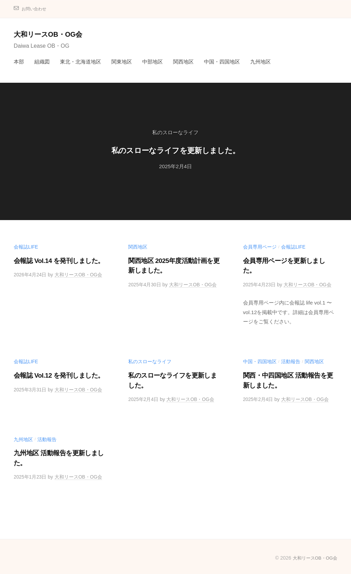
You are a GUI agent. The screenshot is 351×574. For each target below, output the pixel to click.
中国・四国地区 (222, 62)
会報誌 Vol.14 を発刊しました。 (59, 260)
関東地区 (121, 62)
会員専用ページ (260, 247)
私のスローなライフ (176, 132)
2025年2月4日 (175, 166)
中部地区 (152, 62)
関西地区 (183, 62)
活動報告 (290, 361)
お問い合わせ (36, 8)
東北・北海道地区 (80, 62)
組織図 (42, 62)
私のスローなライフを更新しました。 (175, 149)
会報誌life (26, 247)
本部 (19, 62)
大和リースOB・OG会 (52, 34)
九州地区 (260, 62)
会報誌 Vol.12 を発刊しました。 (59, 374)
